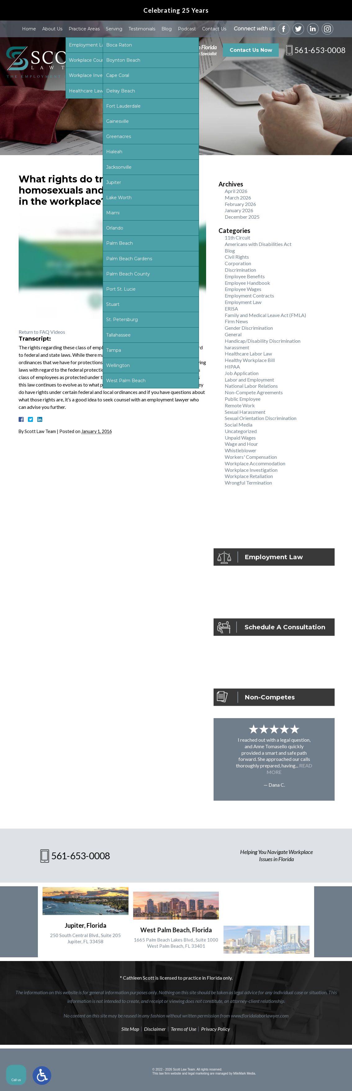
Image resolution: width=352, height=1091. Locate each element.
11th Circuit (237, 237)
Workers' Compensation (251, 457)
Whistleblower (240, 450)
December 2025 (242, 217)
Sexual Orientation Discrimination (260, 418)
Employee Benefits (245, 276)
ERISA (231, 308)
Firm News (236, 321)
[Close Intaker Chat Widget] (331, 893)
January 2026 (239, 210)
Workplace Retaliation (249, 476)
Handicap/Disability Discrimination (262, 341)
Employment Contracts (249, 295)
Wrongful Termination (248, 482)
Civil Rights (237, 257)
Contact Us (214, 29)
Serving (114, 29)
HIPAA (232, 366)
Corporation (238, 263)
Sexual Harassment (245, 412)
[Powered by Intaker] (299, 1078)
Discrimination (240, 270)
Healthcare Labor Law (248, 353)
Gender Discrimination (249, 328)
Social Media (238, 424)
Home (29, 29)
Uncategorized (241, 431)
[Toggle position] (318, 893)
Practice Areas (84, 29)
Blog (166, 29)
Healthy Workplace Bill (250, 360)
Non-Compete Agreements (254, 392)
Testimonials (142, 29)
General (233, 334)
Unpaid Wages (240, 437)
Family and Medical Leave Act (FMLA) (265, 315)
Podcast (187, 29)
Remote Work (240, 405)
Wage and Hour (241, 444)
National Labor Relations (251, 386)
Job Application (242, 373)
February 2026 (240, 204)
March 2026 (238, 197)
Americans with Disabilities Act (258, 244)
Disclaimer (155, 1029)
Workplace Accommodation (255, 463)
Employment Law (243, 302)
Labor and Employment (249, 379)
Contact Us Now (251, 50)
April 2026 (236, 191)
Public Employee (242, 399)
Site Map (130, 1029)
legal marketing (198, 1073)
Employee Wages (243, 289)
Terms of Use (183, 1029)
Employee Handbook (247, 283)
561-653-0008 (320, 50)
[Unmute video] (242, 893)
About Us (52, 29)
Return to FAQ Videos (42, 332)
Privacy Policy (215, 1029)
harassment (237, 347)
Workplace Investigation (251, 470)
